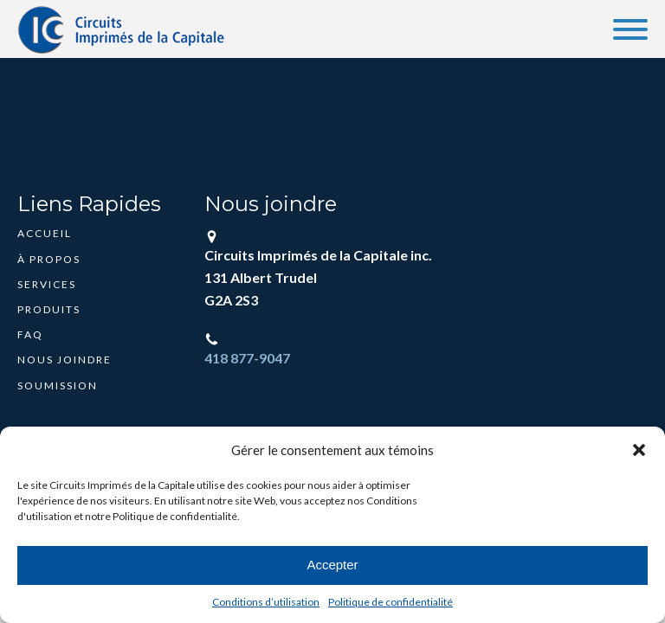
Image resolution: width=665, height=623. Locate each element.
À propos (49, 259)
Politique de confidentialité (390, 601)
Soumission (57, 385)
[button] (639, 450)
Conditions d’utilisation (266, 601)
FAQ (30, 334)
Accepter (332, 564)
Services (46, 284)
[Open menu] (630, 29)
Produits (49, 309)
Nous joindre (64, 359)
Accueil (44, 233)
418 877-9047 (247, 358)
